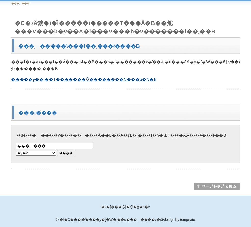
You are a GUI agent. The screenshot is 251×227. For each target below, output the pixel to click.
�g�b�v (141, 207)
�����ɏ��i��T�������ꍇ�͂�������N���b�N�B (84, 79)
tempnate (187, 220)
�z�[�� (109, 207)
